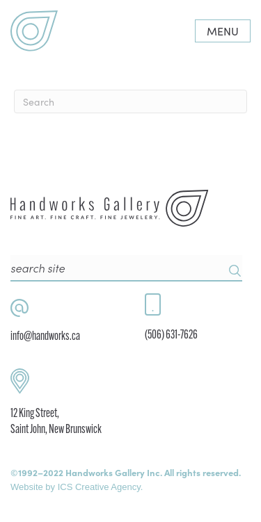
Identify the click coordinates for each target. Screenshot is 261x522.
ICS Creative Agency (99, 487)
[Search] (130, 101)
